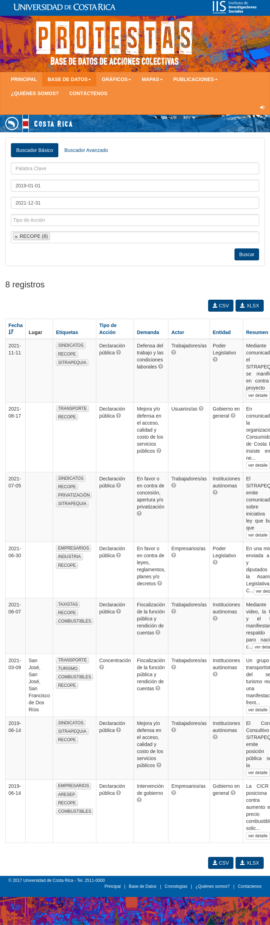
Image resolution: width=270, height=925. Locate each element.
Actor (177, 332)
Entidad (222, 332)
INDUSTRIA (69, 556)
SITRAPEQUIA (72, 362)
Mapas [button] (152, 79)
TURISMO (67, 668)
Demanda (148, 332)
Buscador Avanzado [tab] (86, 150)
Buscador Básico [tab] (34, 150)
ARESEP (66, 794)
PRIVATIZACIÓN (74, 495)
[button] (118, 352)
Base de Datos (142, 886)
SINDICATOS (70, 345)
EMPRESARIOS (73, 548)
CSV (221, 305)
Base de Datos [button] (69, 79)
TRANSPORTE (72, 408)
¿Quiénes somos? (35, 93)
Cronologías (176, 886)
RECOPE (67, 354)
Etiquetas (67, 332)
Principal (24, 79)
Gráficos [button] (116, 79)
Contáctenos (88, 93)
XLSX (249, 305)
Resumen (257, 332)
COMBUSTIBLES (74, 621)
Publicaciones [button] (195, 79)
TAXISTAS (68, 604)
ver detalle (258, 395)
